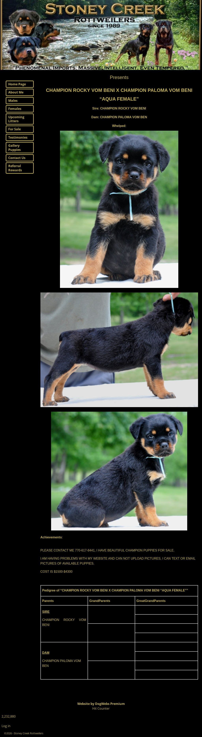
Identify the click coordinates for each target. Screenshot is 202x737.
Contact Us (16, 158)
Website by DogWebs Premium (101, 704)
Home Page (17, 84)
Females (14, 109)
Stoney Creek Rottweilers (28, 733)
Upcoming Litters (16, 119)
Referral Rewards (15, 168)
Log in (6, 726)
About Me (15, 92)
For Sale (14, 129)
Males (13, 100)
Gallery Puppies (14, 147)
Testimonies (17, 137)
